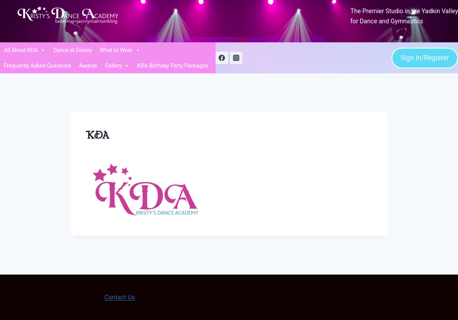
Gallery (117, 65)
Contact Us (119, 297)
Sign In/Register (425, 58)
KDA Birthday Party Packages (172, 66)
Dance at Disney (72, 50)
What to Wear (120, 50)
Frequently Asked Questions (37, 66)
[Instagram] (236, 58)
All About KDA (24, 50)
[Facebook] (222, 58)
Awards (88, 66)
